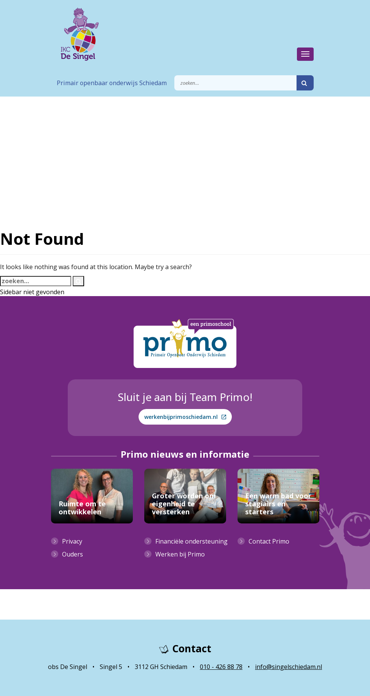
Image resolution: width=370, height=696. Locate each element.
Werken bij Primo (180, 554)
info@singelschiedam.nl (288, 667)
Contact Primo (269, 541)
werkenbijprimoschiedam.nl (185, 416)
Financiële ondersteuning (191, 541)
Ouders (72, 554)
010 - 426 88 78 (221, 667)
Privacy (72, 541)
